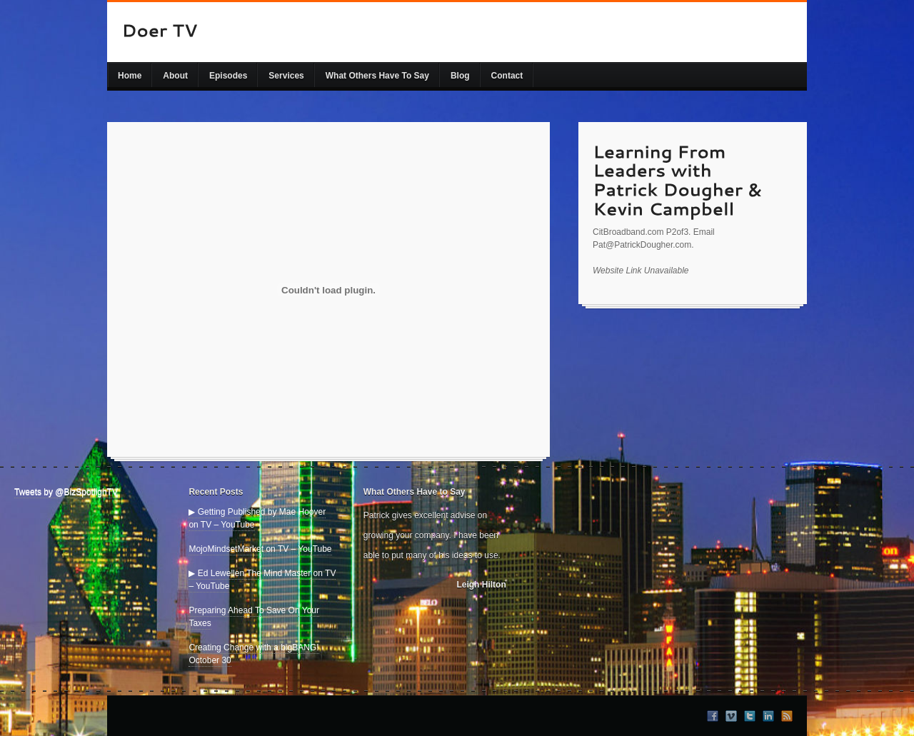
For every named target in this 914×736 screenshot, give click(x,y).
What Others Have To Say (377, 76)
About (175, 76)
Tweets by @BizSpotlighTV (66, 492)
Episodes (228, 76)
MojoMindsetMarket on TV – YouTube (260, 549)
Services (285, 76)
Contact (507, 76)
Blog (460, 76)
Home (129, 76)
